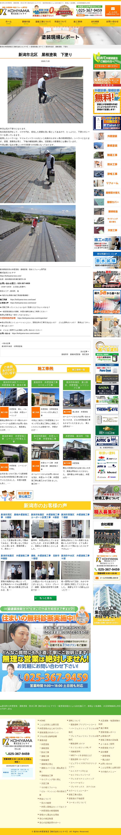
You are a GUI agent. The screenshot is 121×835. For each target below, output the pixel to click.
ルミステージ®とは (79, 771)
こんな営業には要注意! (111, 768)
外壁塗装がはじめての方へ (51, 728)
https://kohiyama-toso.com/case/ (23, 299)
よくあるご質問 (107, 744)
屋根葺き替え (47, 764)
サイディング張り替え (51, 779)
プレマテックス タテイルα (83, 787)
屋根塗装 (45, 748)
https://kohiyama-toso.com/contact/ (26, 333)
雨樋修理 (45, 760)
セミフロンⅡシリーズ (80, 775)
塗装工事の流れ (43, 22)
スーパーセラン (77, 783)
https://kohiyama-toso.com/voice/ (23, 303)
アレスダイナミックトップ (82, 779)
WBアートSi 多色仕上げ (81, 755)
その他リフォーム (49, 787)
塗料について (74, 721)
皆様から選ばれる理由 (49, 815)
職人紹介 (106, 760)
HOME (8, 22)
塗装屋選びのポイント (49, 732)
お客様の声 (105, 736)
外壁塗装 (45, 744)
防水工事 (45, 752)
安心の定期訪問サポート (50, 823)
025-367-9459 (24, 283)
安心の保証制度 (46, 819)
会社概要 (95, 22)
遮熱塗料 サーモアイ (80, 759)
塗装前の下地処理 (76, 798)
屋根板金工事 (47, 776)
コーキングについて (77, 803)
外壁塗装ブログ (107, 748)
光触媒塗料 (75, 752)
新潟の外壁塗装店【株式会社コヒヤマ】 (51, 832)
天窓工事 (45, 783)
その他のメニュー (108, 772)
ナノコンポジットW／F (81, 748)
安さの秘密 (46, 803)
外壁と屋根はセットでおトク (54, 807)
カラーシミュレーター (78, 791)
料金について (60, 22)
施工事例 (77, 22)
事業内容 (26, 22)
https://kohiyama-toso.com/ (10, 276)
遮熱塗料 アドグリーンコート (84, 725)
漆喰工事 (45, 756)
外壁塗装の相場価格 (50, 811)
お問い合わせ (112, 22)
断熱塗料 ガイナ (78, 744)
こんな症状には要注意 (49, 725)
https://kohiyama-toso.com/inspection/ (33, 318)
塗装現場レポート (108, 732)
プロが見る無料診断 (48, 736)
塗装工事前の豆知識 (109, 740)
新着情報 (106, 756)
